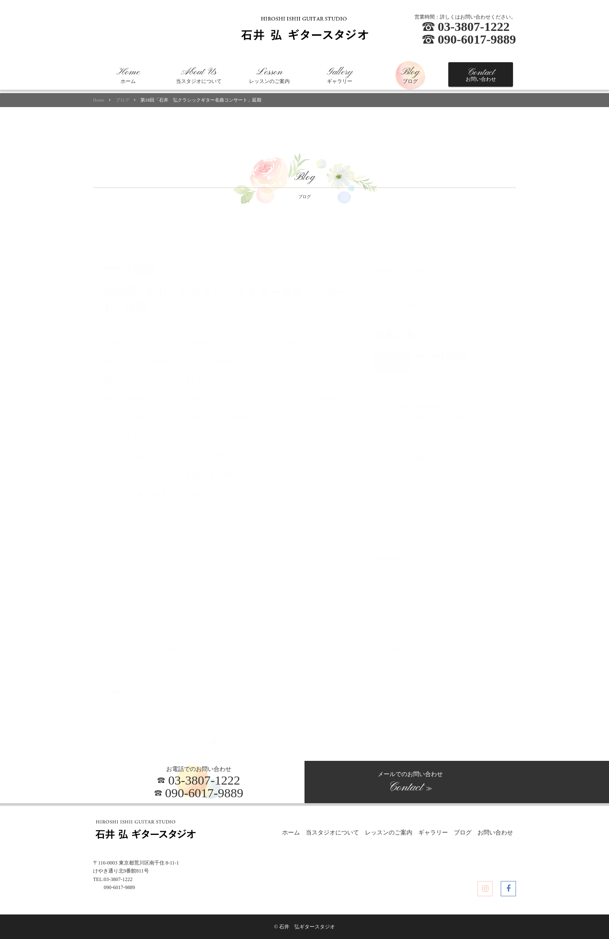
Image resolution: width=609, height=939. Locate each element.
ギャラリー (339, 75)
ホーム (128, 75)
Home (98, 100)
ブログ (410, 75)
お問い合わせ (481, 74)
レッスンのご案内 (269, 75)
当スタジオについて (199, 75)
